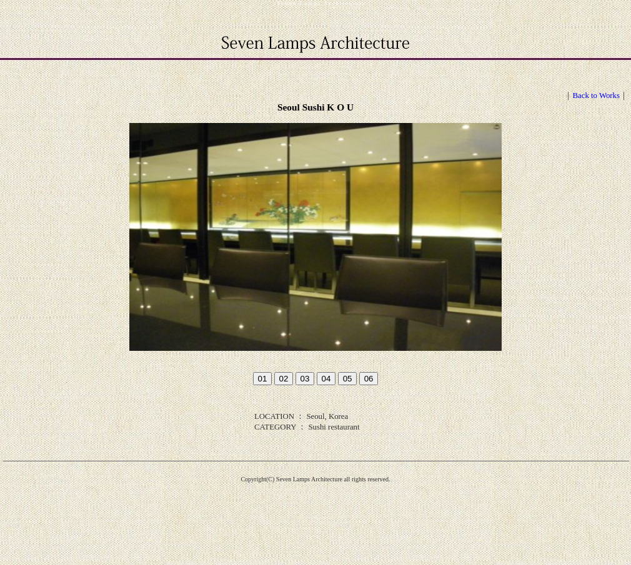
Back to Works (596, 95)
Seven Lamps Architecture (322, 3)
